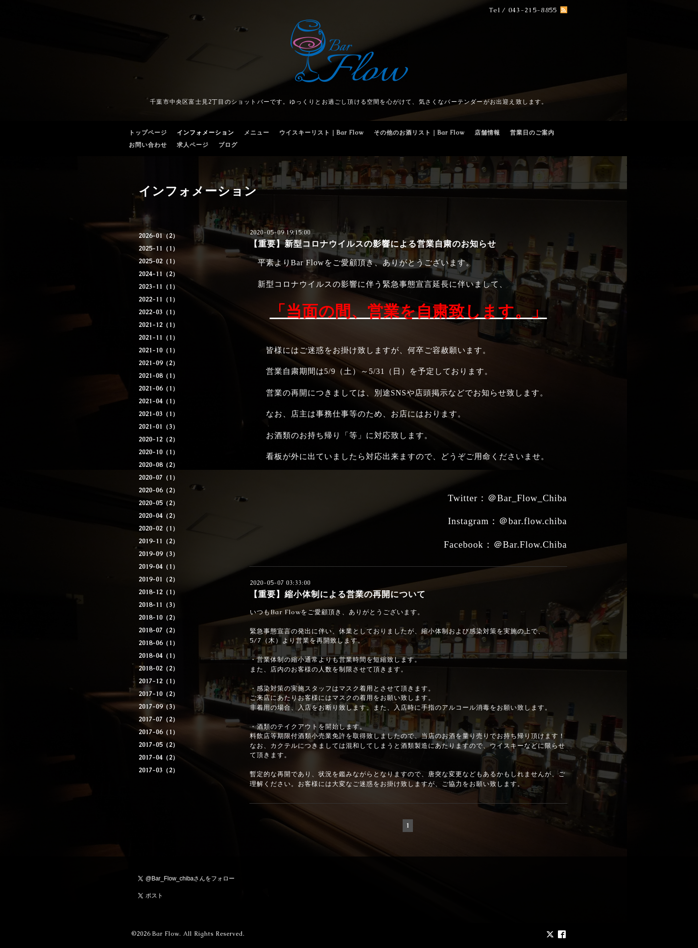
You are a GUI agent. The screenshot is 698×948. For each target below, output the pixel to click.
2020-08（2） (159, 465)
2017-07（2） (159, 719)
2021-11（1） (159, 338)
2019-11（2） (159, 541)
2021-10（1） (159, 350)
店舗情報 (487, 133)
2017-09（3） (159, 707)
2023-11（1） (159, 287)
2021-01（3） (159, 427)
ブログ (228, 145)
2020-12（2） (159, 439)
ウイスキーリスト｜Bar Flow (321, 133)
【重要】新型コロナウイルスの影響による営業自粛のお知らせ (372, 243)
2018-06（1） (159, 643)
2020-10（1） (159, 452)
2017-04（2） (159, 758)
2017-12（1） (159, 681)
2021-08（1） (159, 376)
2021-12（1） (159, 325)
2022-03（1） (159, 312)
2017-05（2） (159, 745)
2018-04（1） (159, 656)
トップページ (148, 133)
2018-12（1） (159, 592)
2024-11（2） (159, 274)
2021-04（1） (159, 401)
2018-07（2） (159, 630)
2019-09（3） (159, 554)
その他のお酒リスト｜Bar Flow (419, 133)
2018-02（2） (159, 668)
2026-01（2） (159, 236)
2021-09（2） (159, 363)
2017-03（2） (159, 770)
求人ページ (193, 145)
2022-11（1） (159, 299)
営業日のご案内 (532, 133)
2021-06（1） (159, 389)
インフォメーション (205, 133)
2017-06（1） (159, 732)
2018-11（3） (159, 605)
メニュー (256, 133)
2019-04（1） (159, 567)
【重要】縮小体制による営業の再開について (337, 594)
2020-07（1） (159, 478)
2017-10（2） (159, 694)
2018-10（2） (159, 618)
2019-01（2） (159, 579)
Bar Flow (165, 934)
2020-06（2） (159, 490)
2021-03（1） (159, 414)
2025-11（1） (159, 249)
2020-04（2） (159, 516)
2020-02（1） (159, 528)
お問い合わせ (148, 145)
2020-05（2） (159, 503)
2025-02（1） (159, 261)
